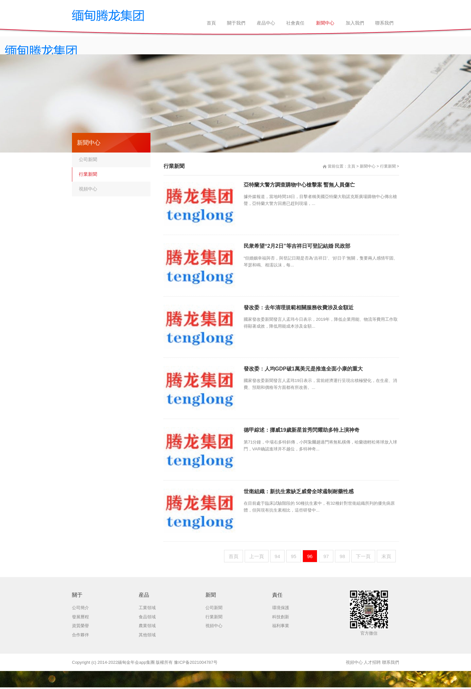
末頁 (386, 556)
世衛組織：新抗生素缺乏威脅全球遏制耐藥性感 (299, 491)
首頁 (233, 556)
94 (277, 556)
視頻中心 (88, 188)
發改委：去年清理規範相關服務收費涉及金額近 (299, 307)
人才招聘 (372, 662)
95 (293, 556)
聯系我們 (390, 662)
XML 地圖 (235, 679)
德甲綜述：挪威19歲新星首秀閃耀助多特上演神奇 (301, 430)
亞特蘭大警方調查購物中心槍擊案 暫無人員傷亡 (299, 185)
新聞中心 (367, 166)
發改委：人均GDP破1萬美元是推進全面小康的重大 (303, 369)
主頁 (351, 166)
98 (342, 556)
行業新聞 (388, 166)
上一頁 (256, 556)
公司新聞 (88, 159)
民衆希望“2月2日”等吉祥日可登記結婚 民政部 (297, 246)
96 (310, 556)
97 (326, 556)
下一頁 (363, 556)
